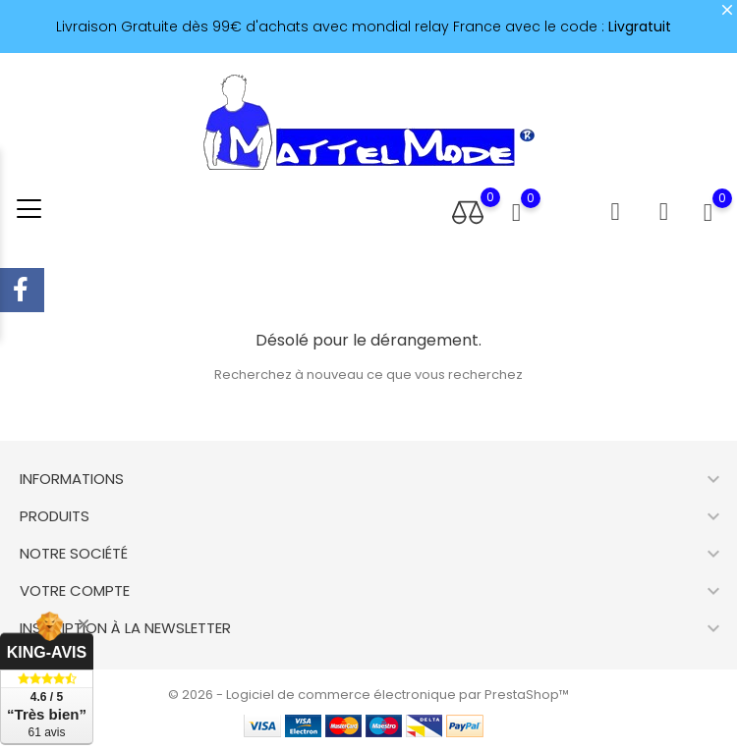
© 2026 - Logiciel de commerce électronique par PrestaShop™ (368, 694)
